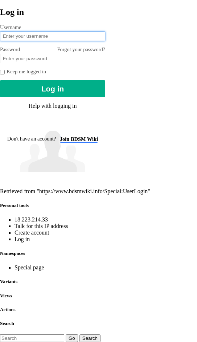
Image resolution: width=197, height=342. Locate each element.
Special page (29, 267)
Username (10, 27)
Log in (22, 239)
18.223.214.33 (31, 219)
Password (52, 49)
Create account (32, 232)
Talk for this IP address (41, 226)
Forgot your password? (81, 49)
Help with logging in (53, 106)
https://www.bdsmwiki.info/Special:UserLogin (93, 191)
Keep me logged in (23, 71)
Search (7, 323)
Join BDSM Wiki (79, 139)
